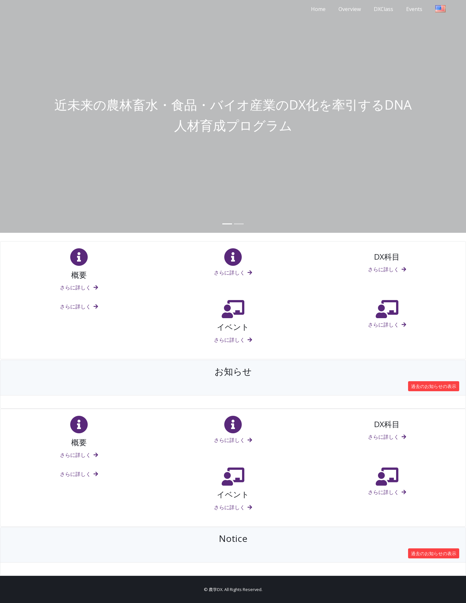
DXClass (383, 9)
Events (414, 9)
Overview (349, 9)
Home (318, 9)
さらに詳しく (79, 287)
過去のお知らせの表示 (433, 386)
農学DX (215, 589)
